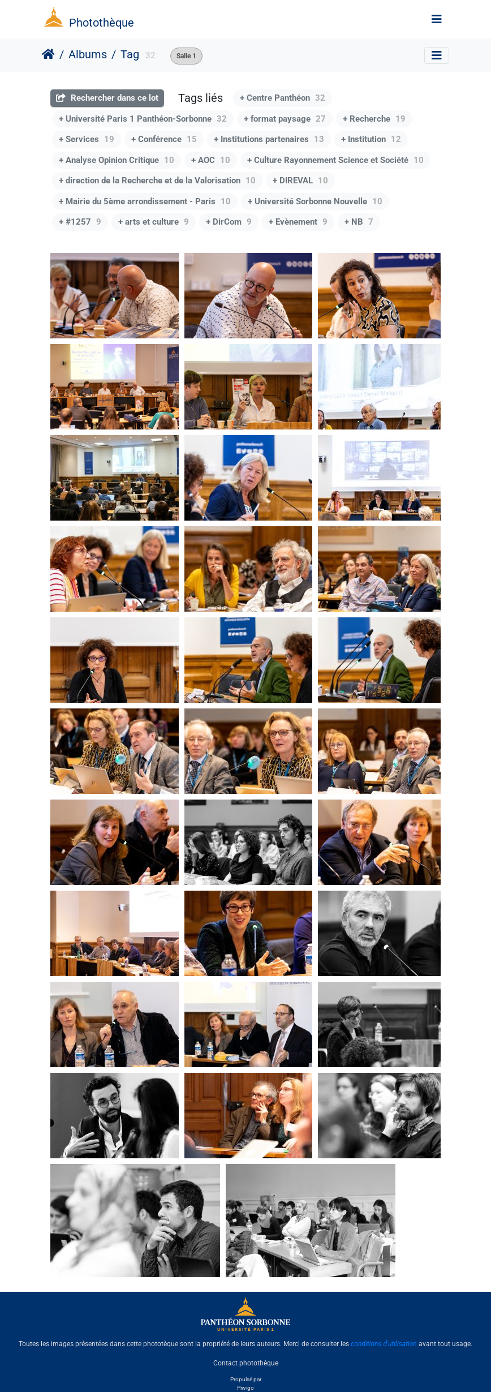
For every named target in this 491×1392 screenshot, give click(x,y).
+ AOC (210, 160)
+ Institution (371, 139)
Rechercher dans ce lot (107, 98)
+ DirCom (229, 222)
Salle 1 (186, 56)
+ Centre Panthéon (282, 98)
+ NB (358, 222)
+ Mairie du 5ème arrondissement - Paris (145, 201)
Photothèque (101, 22)
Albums (87, 54)
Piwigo (245, 1388)
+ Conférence (164, 139)
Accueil (48, 54)
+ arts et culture (153, 222)
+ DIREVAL (300, 180)
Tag (129, 54)
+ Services (86, 139)
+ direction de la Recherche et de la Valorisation (157, 180)
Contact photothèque (245, 1363)
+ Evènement (298, 222)
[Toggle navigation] (436, 19)
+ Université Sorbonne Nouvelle (315, 201)
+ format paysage (285, 119)
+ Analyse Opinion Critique (116, 160)
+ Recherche (374, 119)
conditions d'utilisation (384, 1344)
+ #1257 (80, 222)
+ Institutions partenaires (269, 139)
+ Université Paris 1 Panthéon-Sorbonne (143, 119)
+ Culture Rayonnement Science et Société (335, 160)
